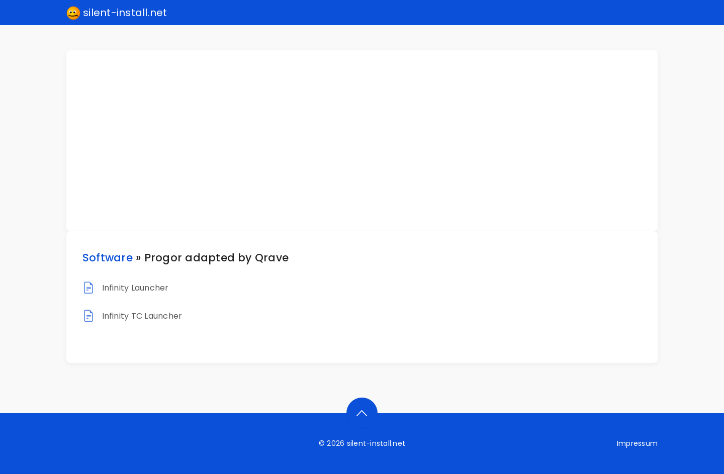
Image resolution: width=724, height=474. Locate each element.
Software (107, 257)
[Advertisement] (368, 140)
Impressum (637, 443)
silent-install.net (116, 13)
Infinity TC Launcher (142, 316)
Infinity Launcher (135, 288)
